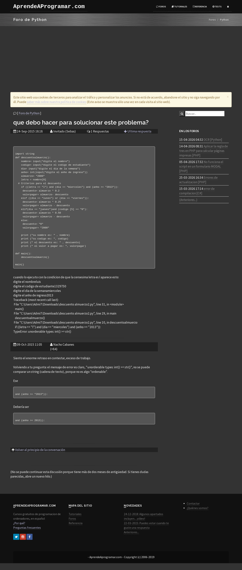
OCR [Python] (213, 140)
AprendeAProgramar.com (49, 6)
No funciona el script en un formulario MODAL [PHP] (201, 166)
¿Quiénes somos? (197, 515)
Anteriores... (131, 539)
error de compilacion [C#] (197, 191)
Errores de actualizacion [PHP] (198, 179)
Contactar (193, 510)
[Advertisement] (121, 54)
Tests (217, 6)
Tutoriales (179, 6)
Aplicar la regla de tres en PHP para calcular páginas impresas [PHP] (203, 150)
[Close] (228, 97)
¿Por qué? (19, 530)
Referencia (200, 6)
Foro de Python (29, 113)
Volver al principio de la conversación (40, 457)
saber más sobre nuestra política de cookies (56, 102)
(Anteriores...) (188, 200)
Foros (161, 6)
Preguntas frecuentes (27, 534)
